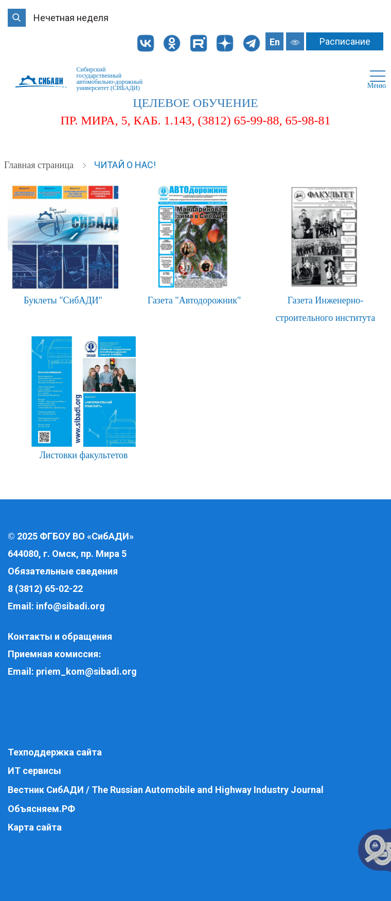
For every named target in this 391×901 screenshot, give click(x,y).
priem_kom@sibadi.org (86, 671)
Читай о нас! (125, 164)
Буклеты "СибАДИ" (63, 300)
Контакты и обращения (60, 636)
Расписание (344, 41)
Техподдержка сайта (55, 752)
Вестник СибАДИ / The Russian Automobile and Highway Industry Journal (166, 789)
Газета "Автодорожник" (194, 300)
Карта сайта (35, 827)
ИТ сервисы (34, 770)
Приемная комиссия (53, 653)
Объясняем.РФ (41, 808)
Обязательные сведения (63, 571)
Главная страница (40, 165)
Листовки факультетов (84, 455)
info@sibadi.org (70, 606)
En (275, 42)
